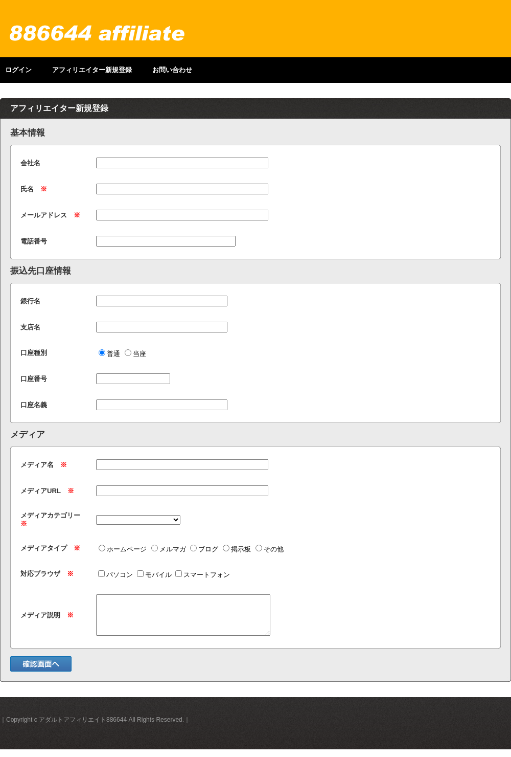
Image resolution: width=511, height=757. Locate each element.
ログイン (18, 70)
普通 (109, 354)
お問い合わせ (172, 70)
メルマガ (168, 549)
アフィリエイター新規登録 (92, 70)
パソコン (115, 574)
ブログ (204, 549)
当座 (135, 354)
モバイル (154, 574)
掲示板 (237, 549)
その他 (270, 549)
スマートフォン (202, 574)
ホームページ (123, 549)
